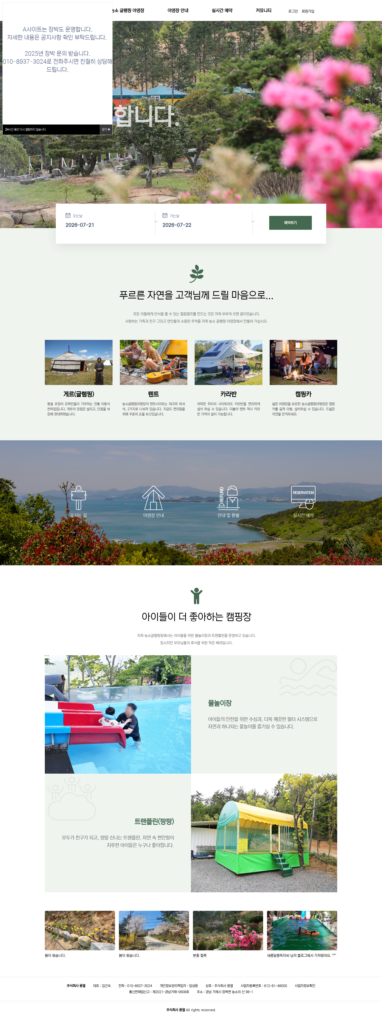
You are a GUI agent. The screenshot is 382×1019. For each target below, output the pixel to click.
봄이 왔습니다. (55, 955)
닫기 (106, 129)
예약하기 (290, 223)
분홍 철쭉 (200, 955)
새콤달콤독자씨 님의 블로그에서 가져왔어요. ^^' (301, 955)
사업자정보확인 (305, 986)
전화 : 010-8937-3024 (135, 986)
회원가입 (308, 11)
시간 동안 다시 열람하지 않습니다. (25, 129)
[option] (191, 130)
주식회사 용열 (175, 1010)
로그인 (293, 11)
